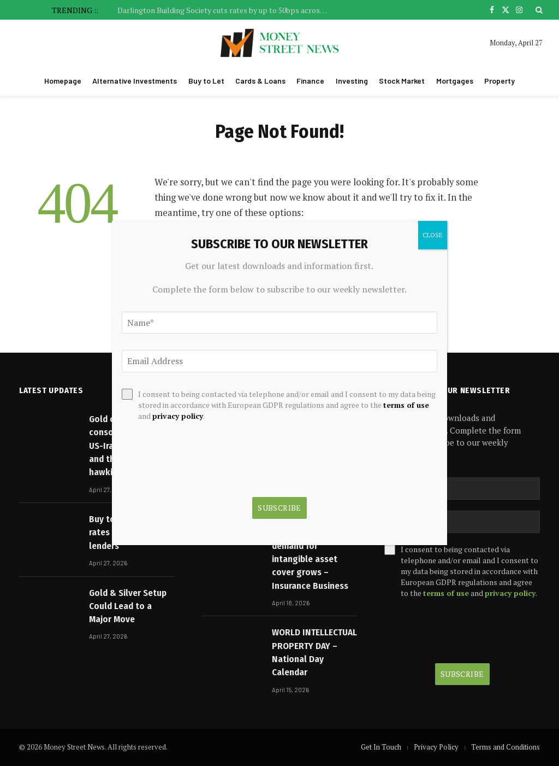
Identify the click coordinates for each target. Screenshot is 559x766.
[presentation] (462, 631)
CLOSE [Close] (433, 235)
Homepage (62, 80)
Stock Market (402, 80)
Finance (310, 80)
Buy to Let (206, 80)
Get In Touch (381, 747)
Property (499, 80)
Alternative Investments (134, 80)
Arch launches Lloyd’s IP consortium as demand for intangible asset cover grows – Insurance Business (310, 546)
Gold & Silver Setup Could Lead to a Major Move (127, 606)
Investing (352, 80)
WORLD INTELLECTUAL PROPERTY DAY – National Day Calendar (314, 652)
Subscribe (462, 674)
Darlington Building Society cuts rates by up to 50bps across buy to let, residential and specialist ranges (226, 10)
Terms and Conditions (505, 747)
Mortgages (454, 80)
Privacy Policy (436, 747)
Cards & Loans (260, 80)
